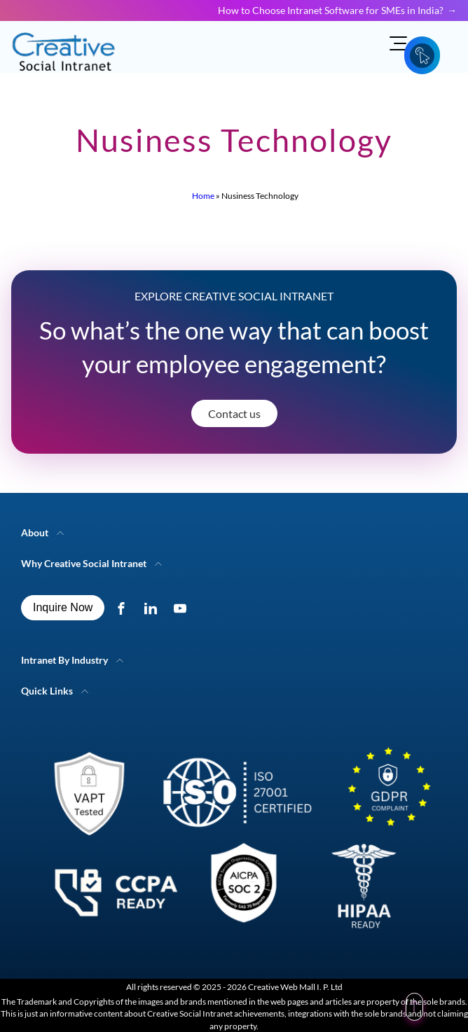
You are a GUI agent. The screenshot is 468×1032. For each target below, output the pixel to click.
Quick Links (47, 691)
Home (203, 195)
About (34, 532)
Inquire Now (62, 607)
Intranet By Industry (64, 660)
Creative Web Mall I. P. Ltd (295, 987)
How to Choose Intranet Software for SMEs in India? (330, 10)
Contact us (234, 413)
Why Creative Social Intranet (83, 563)
